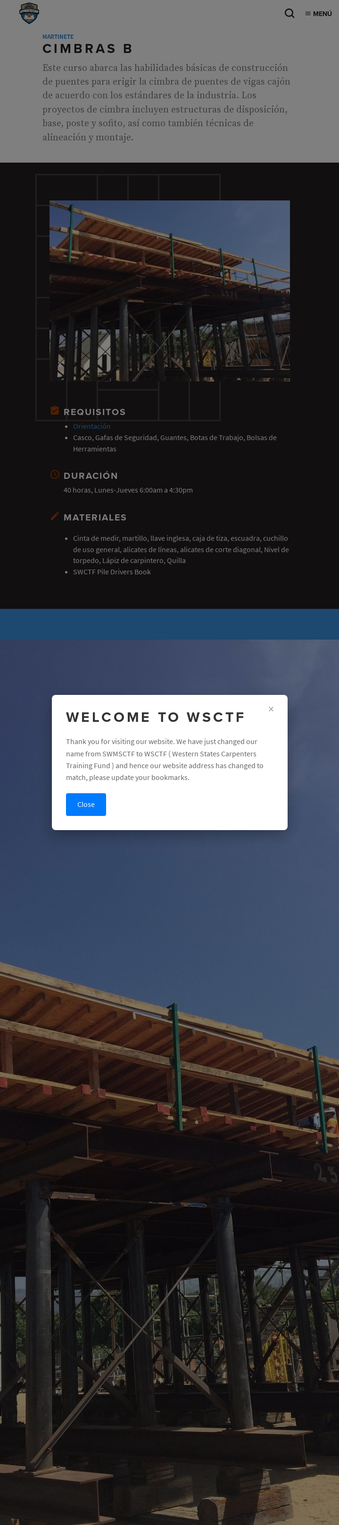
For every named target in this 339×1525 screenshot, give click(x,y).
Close (86, 804)
